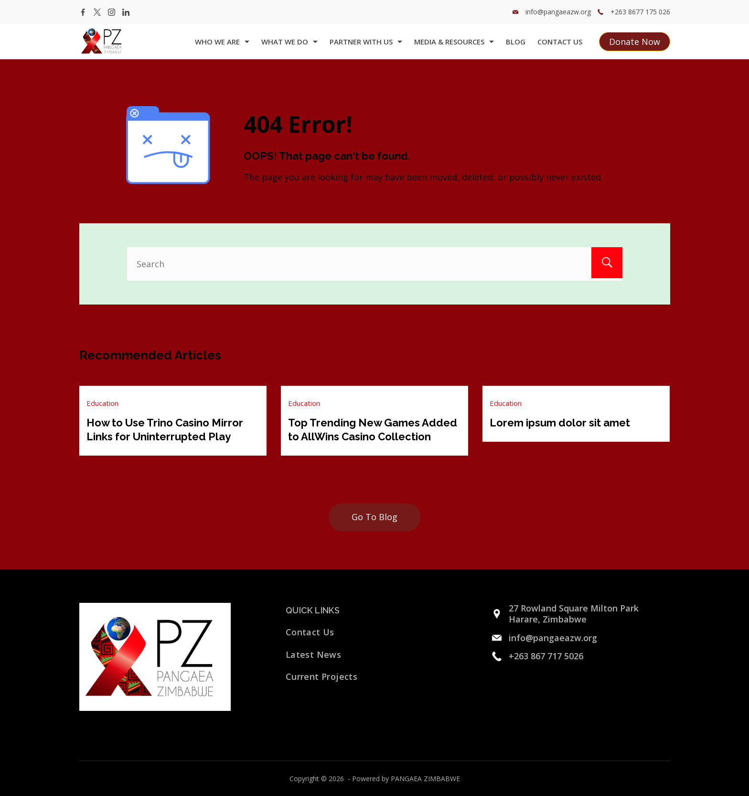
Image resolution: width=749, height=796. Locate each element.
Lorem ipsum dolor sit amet (560, 422)
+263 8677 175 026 (640, 11)
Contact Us (559, 41)
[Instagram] (111, 12)
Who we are (222, 41)
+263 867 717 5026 (546, 655)
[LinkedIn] (125, 12)
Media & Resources (454, 41)
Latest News (313, 654)
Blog (515, 41)
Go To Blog (374, 516)
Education (102, 403)
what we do (289, 41)
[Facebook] (82, 12)
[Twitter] (97, 12)
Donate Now (634, 41)
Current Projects (321, 676)
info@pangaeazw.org (558, 11)
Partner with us (366, 41)
